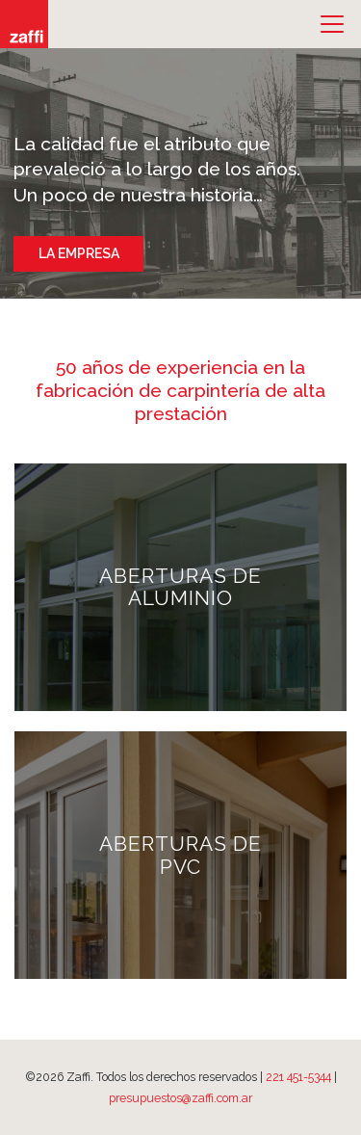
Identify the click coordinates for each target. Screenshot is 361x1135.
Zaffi (24, 24)
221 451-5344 (298, 1076)
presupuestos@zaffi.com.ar (180, 1098)
